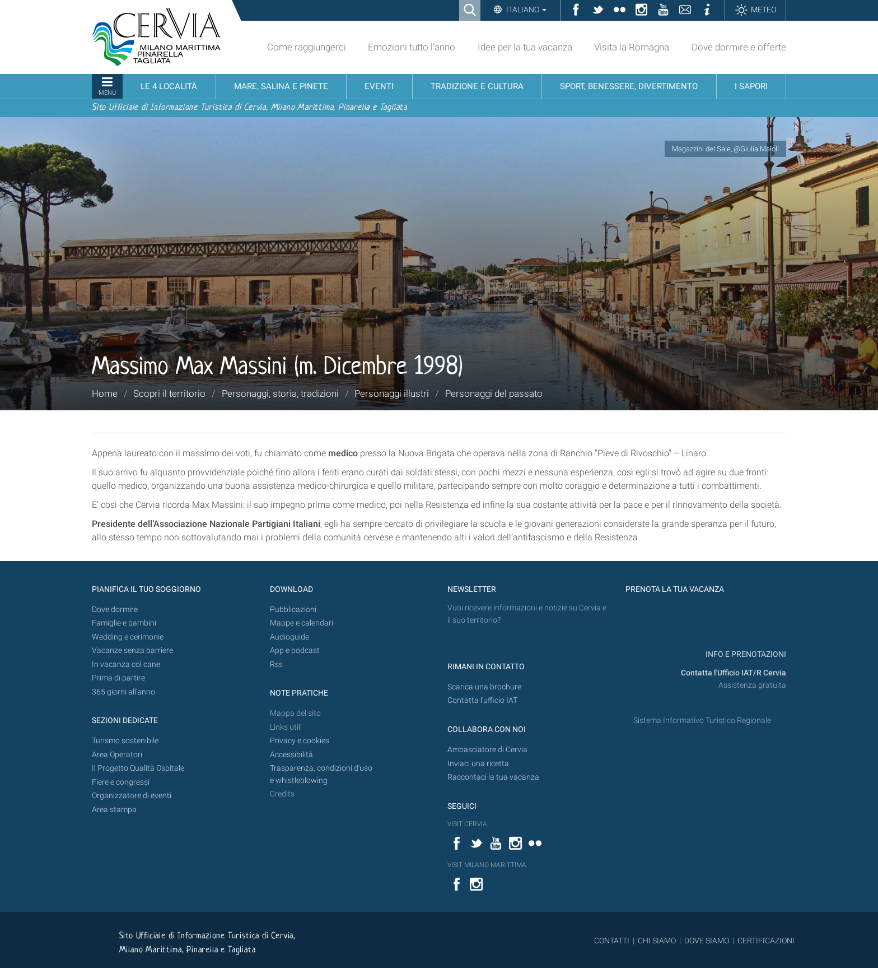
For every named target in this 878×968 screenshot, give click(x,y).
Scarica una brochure (484, 687)
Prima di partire (118, 678)
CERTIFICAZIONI (766, 940)
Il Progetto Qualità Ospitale (138, 768)
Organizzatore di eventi (131, 795)
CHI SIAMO (657, 940)
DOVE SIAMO (706, 940)
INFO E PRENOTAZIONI (745, 654)
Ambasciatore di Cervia (487, 749)
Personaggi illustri (391, 393)
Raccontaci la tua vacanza (493, 777)
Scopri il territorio (169, 393)
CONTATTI (611, 940)
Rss (276, 664)
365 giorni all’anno (123, 692)
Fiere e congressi (121, 782)
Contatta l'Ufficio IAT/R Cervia (733, 673)
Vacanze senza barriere (132, 650)
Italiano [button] (526, 9)
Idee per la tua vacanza (525, 47)
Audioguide (289, 637)
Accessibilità (291, 754)
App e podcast (295, 650)
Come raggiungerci (306, 47)
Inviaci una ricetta (478, 763)
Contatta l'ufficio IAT (482, 700)
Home (105, 393)
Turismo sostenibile (125, 740)
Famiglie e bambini (124, 623)
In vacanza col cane (126, 664)
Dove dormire (115, 609)
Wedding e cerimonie (128, 637)
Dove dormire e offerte (739, 47)
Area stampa (114, 809)
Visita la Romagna (631, 47)
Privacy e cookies (299, 740)
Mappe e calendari (301, 623)
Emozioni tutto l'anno (411, 47)
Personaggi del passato (494, 393)
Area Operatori (117, 754)
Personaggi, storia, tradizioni (280, 393)
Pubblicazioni (293, 609)
